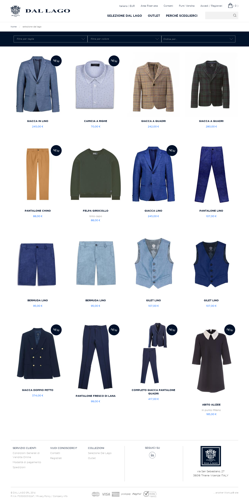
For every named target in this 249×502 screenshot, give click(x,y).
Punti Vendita (187, 5)
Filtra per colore (100, 39)
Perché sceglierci (181, 15)
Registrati (56, 458)
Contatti (168, 5)
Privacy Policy (43, 496)
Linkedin (152, 455)
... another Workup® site (225, 492)
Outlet (154, 15)
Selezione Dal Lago (124, 15)
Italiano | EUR (127, 5)
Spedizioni (19, 467)
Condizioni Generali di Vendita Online (26, 455)
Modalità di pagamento (27, 462)
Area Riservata (149, 5)
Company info (60, 496)
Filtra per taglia (25, 39)
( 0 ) (235, 5)
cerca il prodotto (217, 15)
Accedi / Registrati (211, 5)
